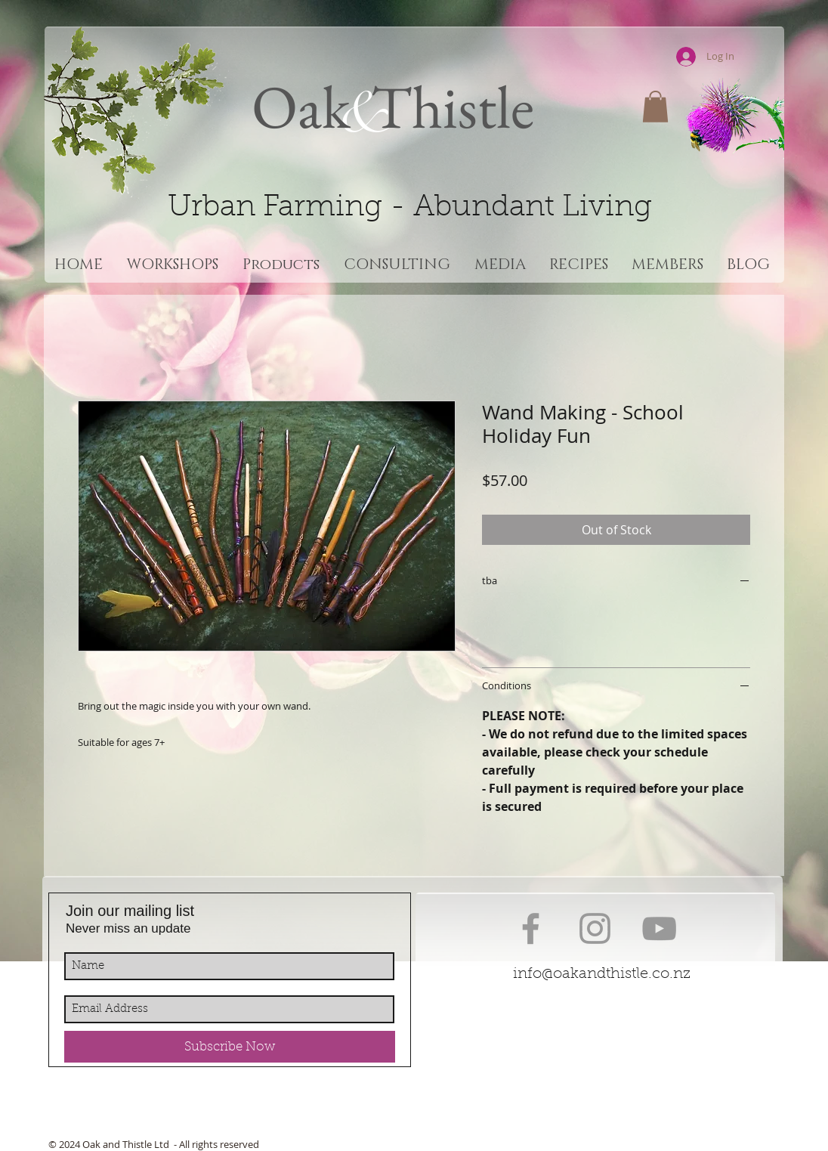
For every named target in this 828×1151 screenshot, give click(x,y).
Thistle (446, 106)
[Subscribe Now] (229, 1047)
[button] (655, 106)
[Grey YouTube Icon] (659, 928)
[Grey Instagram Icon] (595, 928)
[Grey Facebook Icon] (530, 928)
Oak (301, 106)
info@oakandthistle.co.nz (602, 974)
